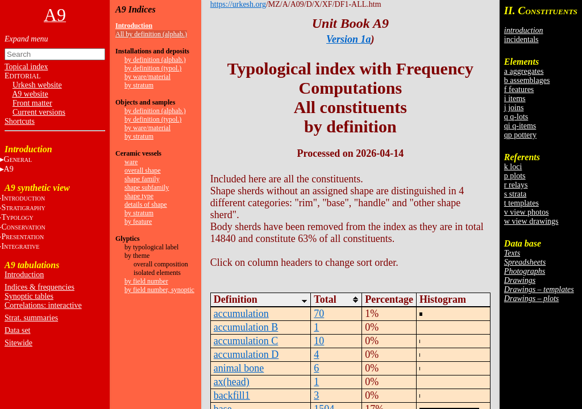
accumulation (241, 313)
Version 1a (348, 39)
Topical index (26, 66)
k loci (513, 166)
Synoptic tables (29, 296)
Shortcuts (20, 121)
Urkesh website (37, 85)
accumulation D (246, 354)
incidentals (521, 39)
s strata (515, 194)
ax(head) (232, 381)
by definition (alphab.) (155, 60)
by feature (138, 222)
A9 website (30, 94)
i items (515, 98)
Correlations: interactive (43, 305)
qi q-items (520, 126)
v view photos (526, 212)
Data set (17, 330)
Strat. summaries (31, 318)
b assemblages (527, 80)
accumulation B (246, 327)
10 (319, 341)
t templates (521, 203)
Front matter (32, 103)
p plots (515, 176)
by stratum (138, 85)
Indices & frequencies (39, 287)
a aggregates (524, 71)
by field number (146, 281)
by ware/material (147, 77)
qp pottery (520, 135)
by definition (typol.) (152, 68)
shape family (142, 179)
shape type (138, 196)
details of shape (145, 204)
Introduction (24, 274)
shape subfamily (146, 187)
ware (131, 162)
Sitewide (18, 343)
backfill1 (232, 395)
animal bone (239, 368)
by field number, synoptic (159, 290)
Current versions (39, 112)
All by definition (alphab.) (151, 34)
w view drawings (531, 221)
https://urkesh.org (238, 4)
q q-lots (516, 116)
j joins (514, 107)
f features (519, 89)
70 (319, 313)
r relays (516, 185)
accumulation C (246, 341)
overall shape (142, 170)
